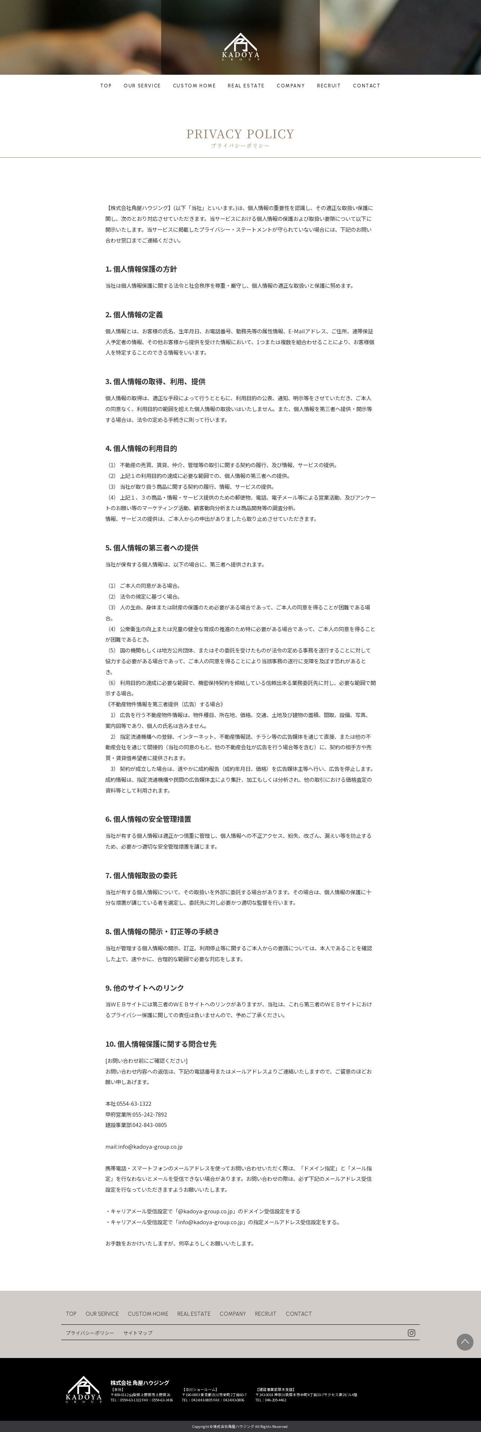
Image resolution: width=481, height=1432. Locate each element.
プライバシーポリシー (90, 1332)
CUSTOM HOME (194, 86)
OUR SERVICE (142, 86)
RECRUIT (329, 86)
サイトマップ (137, 1332)
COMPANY (291, 86)
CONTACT (367, 86)
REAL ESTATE (246, 86)
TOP (106, 86)
